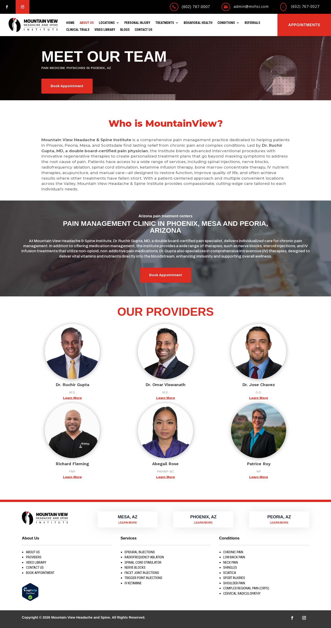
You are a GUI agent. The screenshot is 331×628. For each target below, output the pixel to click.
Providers (33, 557)
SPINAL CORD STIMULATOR (143, 562)
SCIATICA (229, 573)
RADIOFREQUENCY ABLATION (144, 557)
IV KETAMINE (133, 583)
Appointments (304, 25)
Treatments (164, 23)
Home (70, 23)
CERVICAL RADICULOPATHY (241, 593)
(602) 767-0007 (196, 7)
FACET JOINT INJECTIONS (142, 573)
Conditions (226, 23)
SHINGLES (230, 567)
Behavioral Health (198, 23)
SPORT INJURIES (234, 578)
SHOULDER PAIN (234, 583)
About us (33, 552)
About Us (87, 23)
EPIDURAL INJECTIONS (140, 552)
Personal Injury (137, 23)
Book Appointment (67, 86)
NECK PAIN (230, 562)
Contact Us (143, 30)
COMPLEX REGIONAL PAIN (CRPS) (246, 588)
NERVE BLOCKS (135, 567)
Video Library (104, 30)
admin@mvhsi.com (251, 6)
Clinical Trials (77, 30)
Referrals (252, 23)
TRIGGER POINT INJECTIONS (143, 578)
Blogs (125, 30)
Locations (107, 23)
